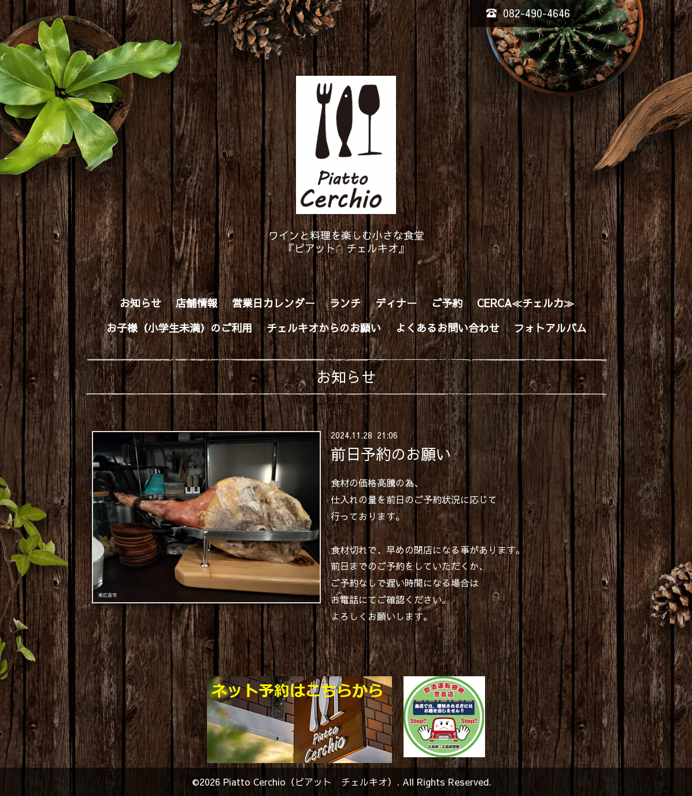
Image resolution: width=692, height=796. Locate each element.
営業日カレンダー (273, 303)
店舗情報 (196, 303)
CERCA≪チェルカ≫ (525, 303)
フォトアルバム (550, 327)
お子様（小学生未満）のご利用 (179, 327)
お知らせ (140, 303)
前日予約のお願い (391, 453)
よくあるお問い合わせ (447, 327)
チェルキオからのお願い (324, 327)
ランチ (345, 303)
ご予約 (446, 303)
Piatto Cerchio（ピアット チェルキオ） (310, 781)
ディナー (396, 303)
